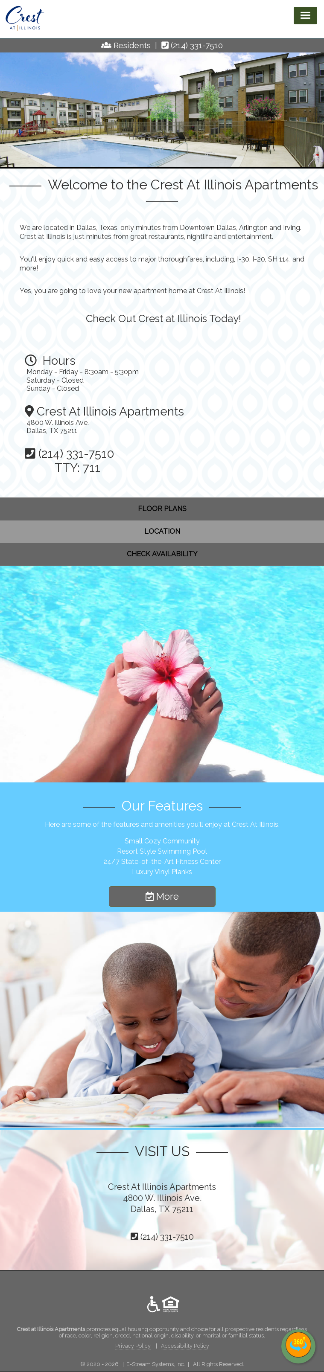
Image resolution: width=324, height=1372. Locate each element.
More (162, 896)
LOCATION (162, 531)
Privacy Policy (133, 1346)
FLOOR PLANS (162, 509)
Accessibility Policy (185, 1346)
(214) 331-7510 (197, 45)
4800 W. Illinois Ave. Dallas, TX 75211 (57, 427)
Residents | (137, 45)
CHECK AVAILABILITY (162, 554)
